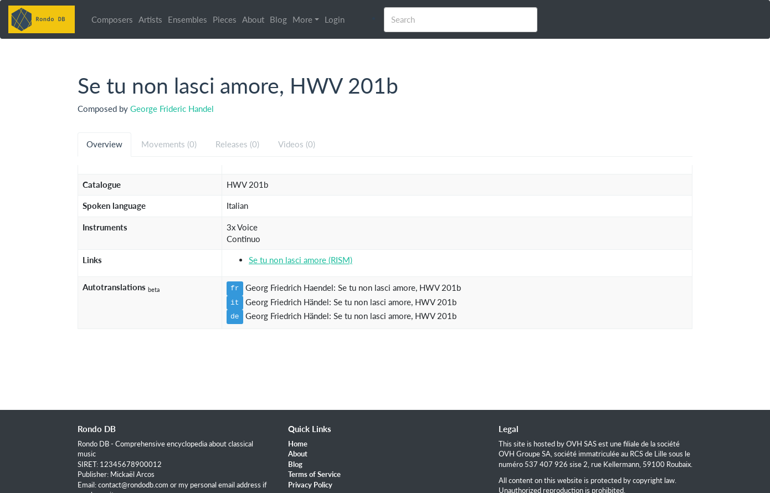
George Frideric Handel (172, 109)
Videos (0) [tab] (296, 144)
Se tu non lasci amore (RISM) (300, 260)
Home (297, 443)
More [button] (302, 19)
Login (335, 19)
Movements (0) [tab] (169, 144)
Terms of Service (314, 474)
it (234, 302)
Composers (112, 19)
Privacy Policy (310, 484)
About (253, 19)
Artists (150, 19)
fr (234, 288)
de (234, 316)
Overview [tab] (104, 144)
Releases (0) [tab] (237, 144)
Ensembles (187, 19)
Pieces (225, 19)
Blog (278, 19)
